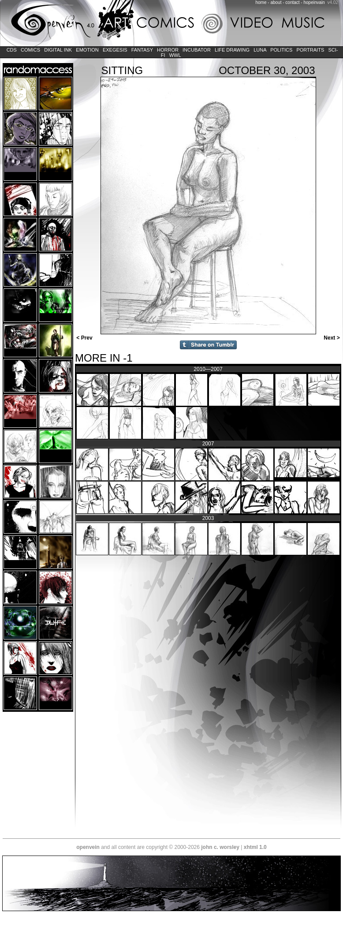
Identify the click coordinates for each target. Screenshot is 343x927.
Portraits (310, 49)
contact (292, 2)
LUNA (260, 49)
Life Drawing (232, 49)
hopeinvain (313, 2)
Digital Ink (58, 49)
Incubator (196, 49)
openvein (88, 847)
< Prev (84, 338)
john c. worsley (220, 847)
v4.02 (332, 2)
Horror (168, 49)
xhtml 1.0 (255, 847)
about (275, 2)
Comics (30, 49)
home (261, 2)
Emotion (87, 49)
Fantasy (142, 49)
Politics (281, 49)
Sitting (122, 70)
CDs (11, 49)
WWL (175, 55)
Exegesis (115, 49)
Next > (332, 338)
